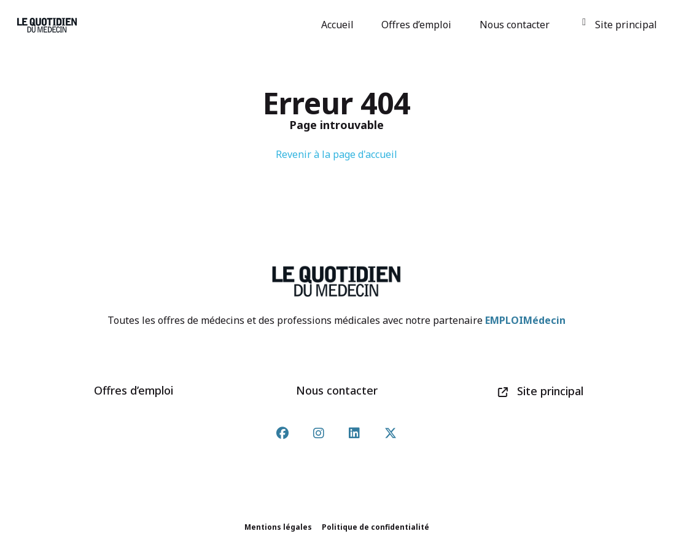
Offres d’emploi (418, 24)
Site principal (619, 24)
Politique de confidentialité (375, 527)
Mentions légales (278, 527)
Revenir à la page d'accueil (336, 154)
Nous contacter (516, 24)
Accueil (339, 24)
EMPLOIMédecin (525, 320)
